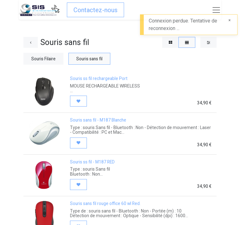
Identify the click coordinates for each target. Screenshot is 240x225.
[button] (78, 101)
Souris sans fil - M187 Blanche (98, 120)
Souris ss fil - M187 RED (92, 161)
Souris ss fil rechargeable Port (99, 78)
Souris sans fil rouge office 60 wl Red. (105, 203)
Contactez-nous (95, 10)
